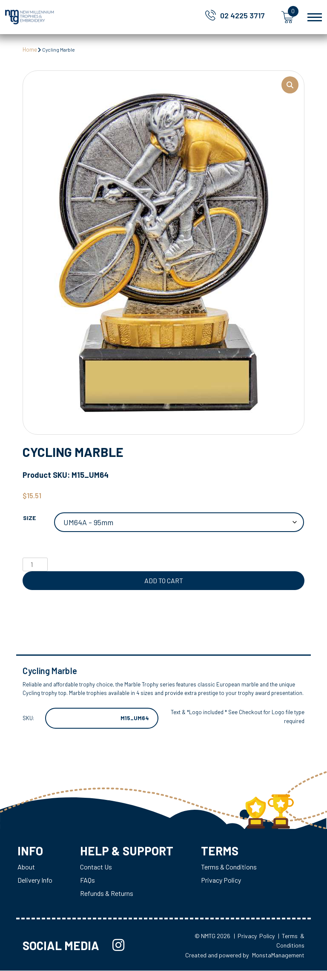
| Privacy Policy (254, 936)
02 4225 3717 (242, 15)
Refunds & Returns (106, 894)
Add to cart (163, 580)
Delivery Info (34, 880)
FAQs (87, 880)
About (26, 867)
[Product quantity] (35, 564)
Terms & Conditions (230, 867)
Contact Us (96, 867)
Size (29, 517)
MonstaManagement (278, 955)
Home (30, 49)
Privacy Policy (222, 880)
